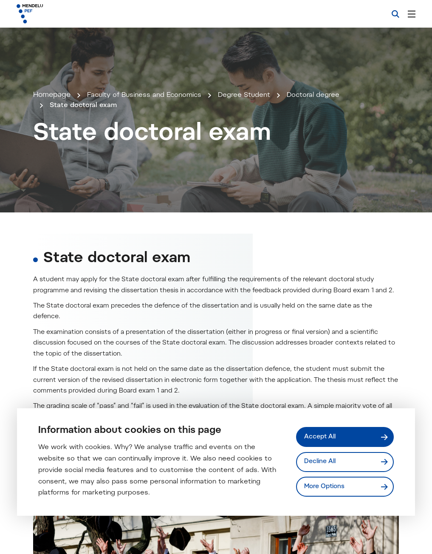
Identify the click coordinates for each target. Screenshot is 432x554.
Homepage (52, 155)
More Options (325, 486)
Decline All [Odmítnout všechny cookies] (320, 461)
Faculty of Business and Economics (147, 155)
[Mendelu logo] (63, 13)
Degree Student (252, 155)
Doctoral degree (323, 155)
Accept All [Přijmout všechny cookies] (321, 436)
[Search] (395, 14)
